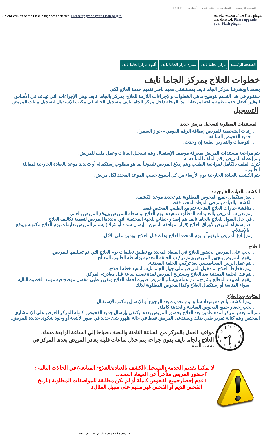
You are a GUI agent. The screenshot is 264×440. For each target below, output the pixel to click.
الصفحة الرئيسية (246, 7)
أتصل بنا (192, 7)
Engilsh (178, 7)
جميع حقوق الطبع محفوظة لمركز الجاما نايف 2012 (104, 433)
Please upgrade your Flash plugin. (96, 16)
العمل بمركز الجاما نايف (216, 7)
